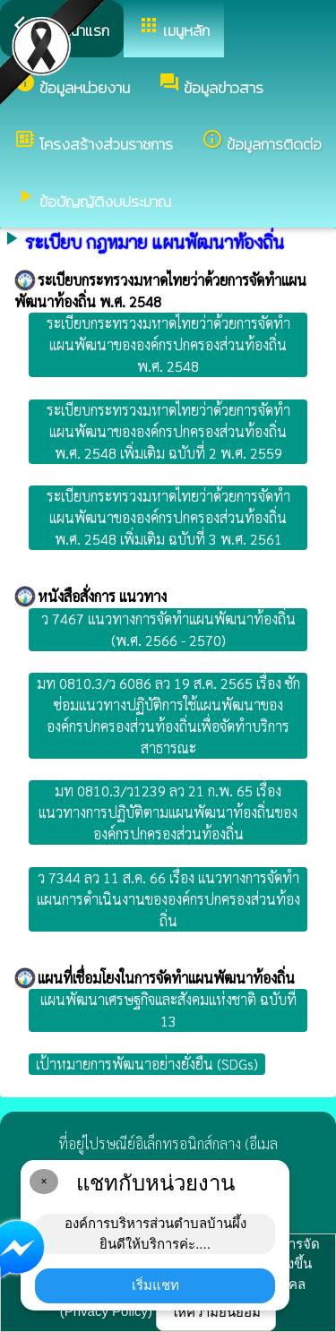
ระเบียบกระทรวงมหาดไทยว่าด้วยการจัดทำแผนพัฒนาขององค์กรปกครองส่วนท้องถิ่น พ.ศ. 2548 (168, 344)
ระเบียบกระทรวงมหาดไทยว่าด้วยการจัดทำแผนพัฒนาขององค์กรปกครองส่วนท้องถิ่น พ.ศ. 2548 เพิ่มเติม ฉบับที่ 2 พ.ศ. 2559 (168, 431)
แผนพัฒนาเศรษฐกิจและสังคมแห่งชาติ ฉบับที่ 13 (168, 1010)
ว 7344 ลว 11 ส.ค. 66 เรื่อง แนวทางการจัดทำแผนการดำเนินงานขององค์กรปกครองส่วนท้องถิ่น (168, 899)
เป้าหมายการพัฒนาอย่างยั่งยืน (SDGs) (147, 1063)
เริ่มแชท (155, 1285)
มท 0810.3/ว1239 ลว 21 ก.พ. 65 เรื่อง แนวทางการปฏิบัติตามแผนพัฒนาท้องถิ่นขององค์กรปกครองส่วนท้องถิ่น (168, 812)
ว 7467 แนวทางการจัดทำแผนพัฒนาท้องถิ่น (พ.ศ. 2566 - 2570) (168, 629)
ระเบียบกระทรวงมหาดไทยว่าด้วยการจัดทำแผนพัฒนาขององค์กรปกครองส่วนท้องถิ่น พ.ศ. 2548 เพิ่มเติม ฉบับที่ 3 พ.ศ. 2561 (168, 517)
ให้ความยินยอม (216, 1311)
